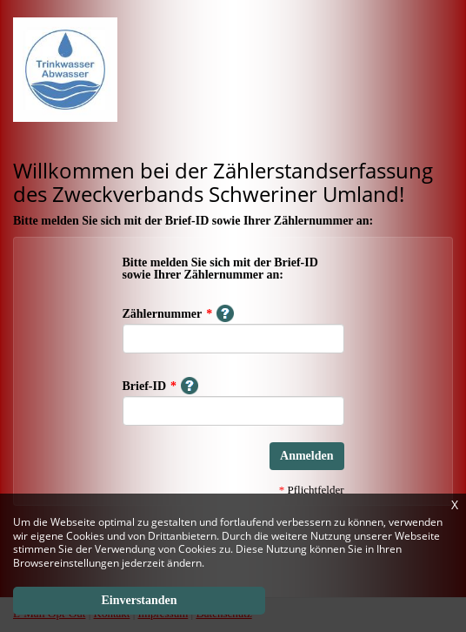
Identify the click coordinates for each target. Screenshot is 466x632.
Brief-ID (161, 386)
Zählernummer (179, 313)
